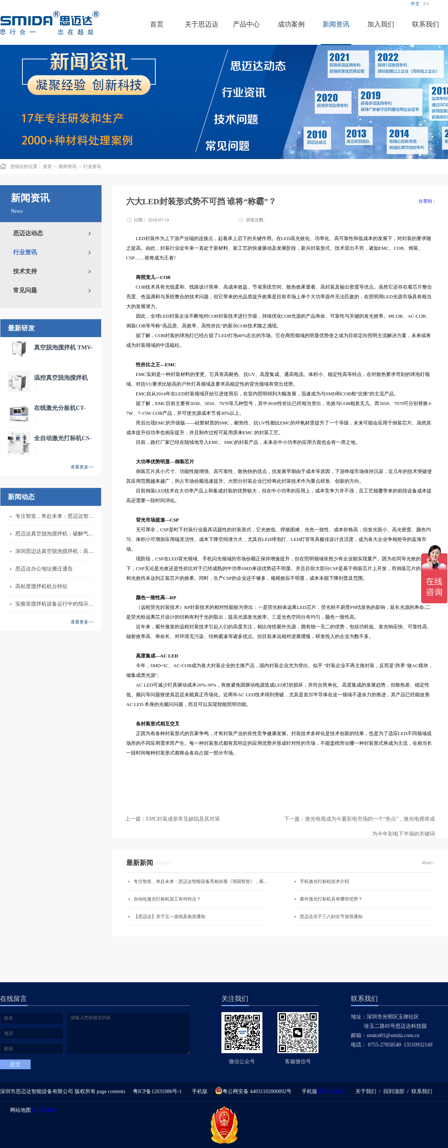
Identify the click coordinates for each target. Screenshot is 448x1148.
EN (426, 3)
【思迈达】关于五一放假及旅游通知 (169, 916)
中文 (415, 3)
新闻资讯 (68, 166)
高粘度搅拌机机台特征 (41, 586)
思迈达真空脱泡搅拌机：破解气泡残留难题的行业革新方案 (56, 533)
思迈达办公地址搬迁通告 (44, 569)
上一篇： (172, 819)
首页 (157, 24)
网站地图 (19, 1110)
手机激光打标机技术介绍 (324, 881)
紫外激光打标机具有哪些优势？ (331, 899)
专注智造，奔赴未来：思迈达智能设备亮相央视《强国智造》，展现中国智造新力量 (56, 516)
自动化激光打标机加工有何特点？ (167, 899)
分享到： (427, 201)
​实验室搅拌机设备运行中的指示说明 (56, 604)
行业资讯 (92, 166)
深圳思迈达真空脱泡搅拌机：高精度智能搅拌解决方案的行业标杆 (56, 551)
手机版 (198, 1091)
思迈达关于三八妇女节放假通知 (331, 916)
